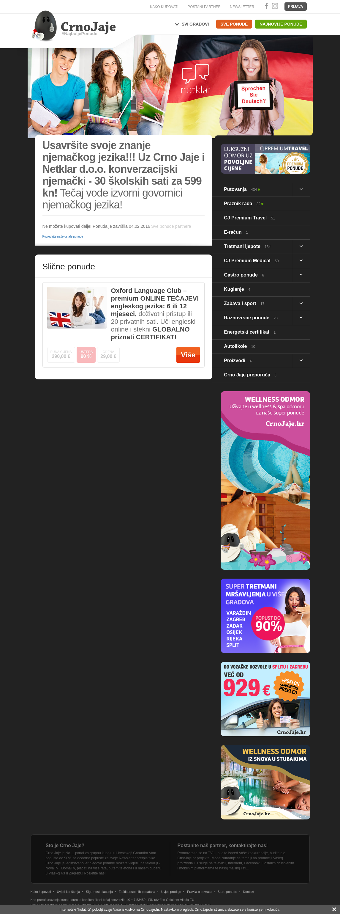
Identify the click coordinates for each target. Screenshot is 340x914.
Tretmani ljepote (247, 246)
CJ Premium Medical (251, 260)
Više (188, 355)
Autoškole (239, 346)
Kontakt (248, 891)
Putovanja (240, 189)
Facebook (265, 6)
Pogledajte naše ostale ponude (62, 236)
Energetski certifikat (250, 331)
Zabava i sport (244, 303)
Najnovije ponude (281, 24)
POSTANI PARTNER (204, 7)
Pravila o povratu (199, 891)
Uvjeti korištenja (68, 891)
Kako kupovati (41, 891)
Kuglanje (237, 289)
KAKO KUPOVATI (164, 7)
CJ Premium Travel (249, 217)
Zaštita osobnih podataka (137, 891)
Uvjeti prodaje (171, 891)
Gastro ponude (244, 274)
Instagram (274, 6)
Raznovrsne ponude (251, 317)
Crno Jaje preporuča (250, 374)
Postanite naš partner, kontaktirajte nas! (223, 845)
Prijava (295, 6)
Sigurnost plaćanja (99, 891)
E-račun (236, 232)
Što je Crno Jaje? (65, 845)
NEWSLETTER (242, 7)
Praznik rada (242, 203)
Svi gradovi (195, 24)
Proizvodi (238, 360)
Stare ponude (227, 891)
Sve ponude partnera (171, 226)
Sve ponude (234, 24)
